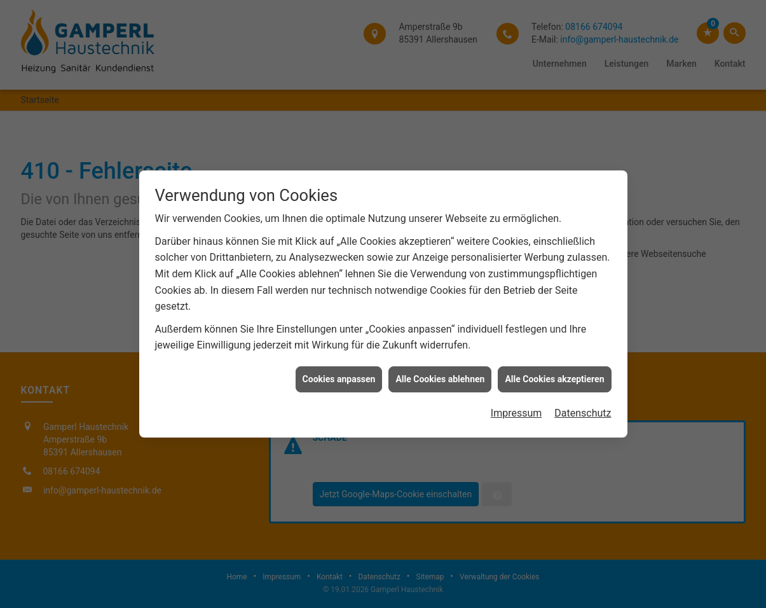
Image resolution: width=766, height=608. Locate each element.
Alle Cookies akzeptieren (554, 376)
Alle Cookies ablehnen (439, 376)
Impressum (516, 410)
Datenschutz (582, 410)
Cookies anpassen (339, 376)
